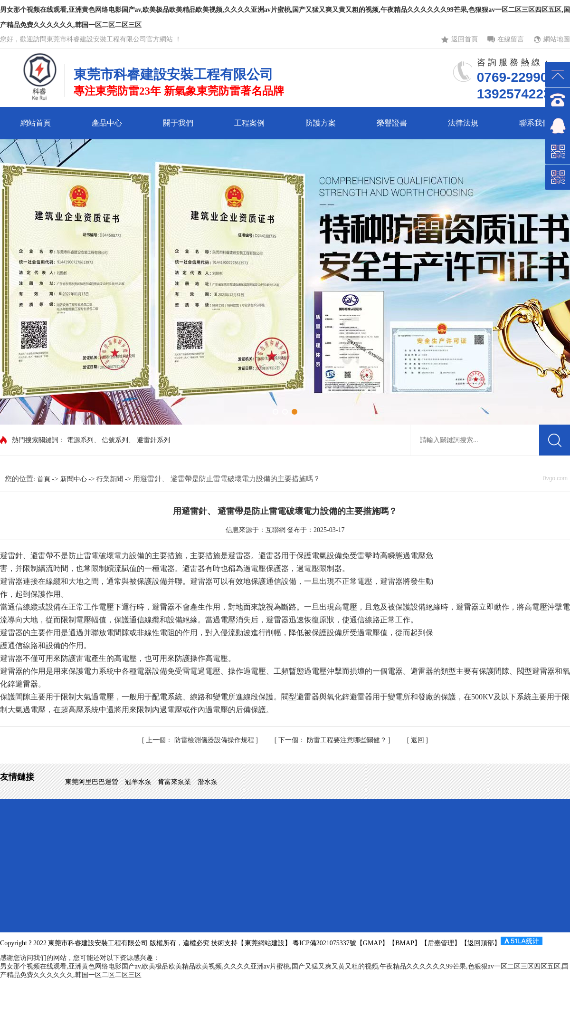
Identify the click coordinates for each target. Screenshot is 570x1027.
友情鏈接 (17, 777)
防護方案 (320, 123)
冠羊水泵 (139, 781)
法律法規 (463, 123)
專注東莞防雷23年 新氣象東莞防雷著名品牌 (179, 91)
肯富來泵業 (175, 781)
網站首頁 (35, 123)
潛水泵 (208, 781)
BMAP (404, 943)
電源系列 (80, 440)
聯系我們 (534, 123)
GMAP (372, 943)
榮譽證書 (392, 123)
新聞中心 (74, 479)
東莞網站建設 (265, 943)
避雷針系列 (153, 440)
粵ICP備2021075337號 (323, 943)
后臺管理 (441, 943)
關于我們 (178, 123)
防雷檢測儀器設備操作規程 (201, 740)
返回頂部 (480, 943)
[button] (275, 412)
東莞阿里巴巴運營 (92, 781)
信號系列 (115, 440)
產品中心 (107, 123)
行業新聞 (110, 479)
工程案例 (249, 123)
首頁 (44, 479)
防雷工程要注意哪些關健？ (333, 740)
